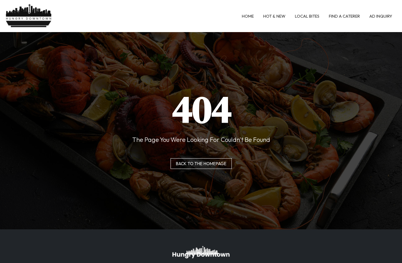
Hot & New (274, 16)
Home (248, 16)
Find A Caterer (344, 16)
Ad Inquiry (380, 16)
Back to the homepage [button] (201, 163)
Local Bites (307, 16)
